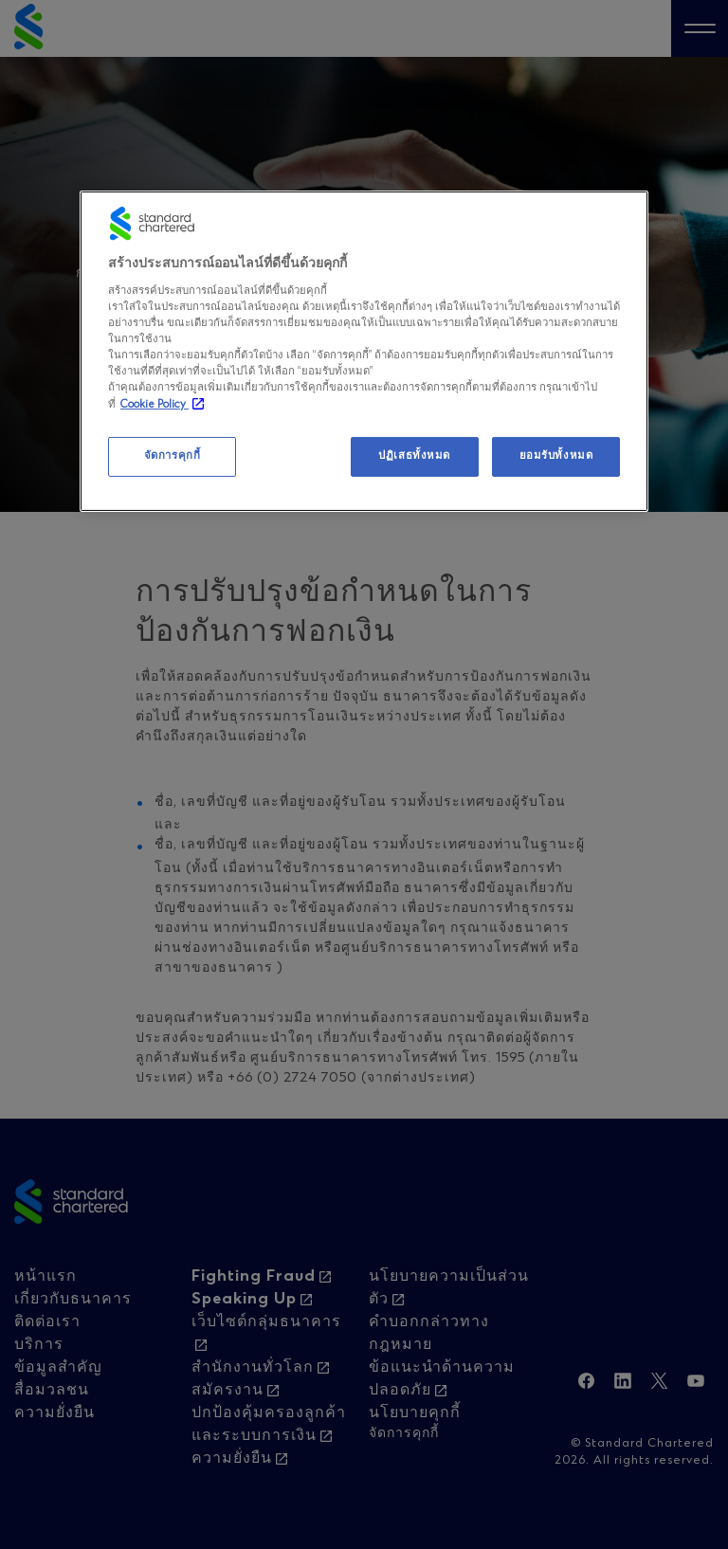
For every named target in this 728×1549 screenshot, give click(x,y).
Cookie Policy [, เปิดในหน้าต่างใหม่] (154, 404)
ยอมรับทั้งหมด (556, 456)
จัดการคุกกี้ (172, 456)
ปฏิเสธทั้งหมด (414, 456)
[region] (364, 351)
